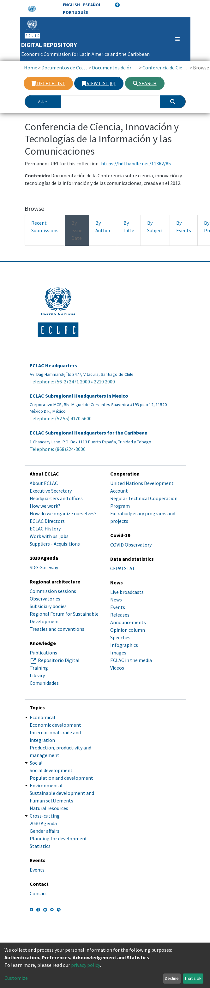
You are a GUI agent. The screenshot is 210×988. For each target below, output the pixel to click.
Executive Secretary (51, 491)
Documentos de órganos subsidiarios (115, 67)
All (41, 101)
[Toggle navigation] (174, 39)
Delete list (48, 83)
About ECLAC (44, 483)
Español (92, 5)
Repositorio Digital (59, 660)
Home (30, 67)
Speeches (120, 637)
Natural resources (49, 808)
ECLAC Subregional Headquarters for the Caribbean (88, 433)
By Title (128, 227)
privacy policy (85, 965)
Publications (43, 652)
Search (145, 83)
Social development (51, 770)
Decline (172, 978)
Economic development (55, 725)
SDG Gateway (44, 567)
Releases (119, 615)
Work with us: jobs (49, 536)
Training (39, 668)
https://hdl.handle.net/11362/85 (136, 163)
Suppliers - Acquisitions (55, 544)
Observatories (45, 598)
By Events (183, 227)
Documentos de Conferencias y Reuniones (64, 67)
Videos (117, 668)
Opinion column (127, 630)
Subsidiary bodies (48, 606)
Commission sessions (53, 591)
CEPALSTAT (122, 568)
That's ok (192, 978)
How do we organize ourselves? (63, 513)
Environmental (46, 785)
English (71, 5)
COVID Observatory (131, 544)
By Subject (155, 227)
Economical (42, 717)
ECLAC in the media (131, 660)
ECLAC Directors (47, 521)
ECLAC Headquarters (53, 366)
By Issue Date (76, 230)
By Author (103, 227)
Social (36, 763)
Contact (38, 893)
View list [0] (99, 83)
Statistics (40, 846)
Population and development (61, 778)
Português (75, 12)
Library (37, 675)
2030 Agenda (43, 823)
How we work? (45, 506)
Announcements (128, 622)
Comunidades (44, 683)
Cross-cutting (45, 816)
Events (117, 607)
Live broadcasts (127, 592)
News (116, 599)
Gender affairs (44, 831)
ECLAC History (45, 528)
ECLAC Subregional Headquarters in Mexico (79, 396)
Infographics (124, 645)
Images (118, 652)
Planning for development (58, 838)
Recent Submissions (44, 227)
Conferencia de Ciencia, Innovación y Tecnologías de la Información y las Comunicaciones (165, 67)
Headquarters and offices (56, 498)
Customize (16, 978)
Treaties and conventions (57, 629)
